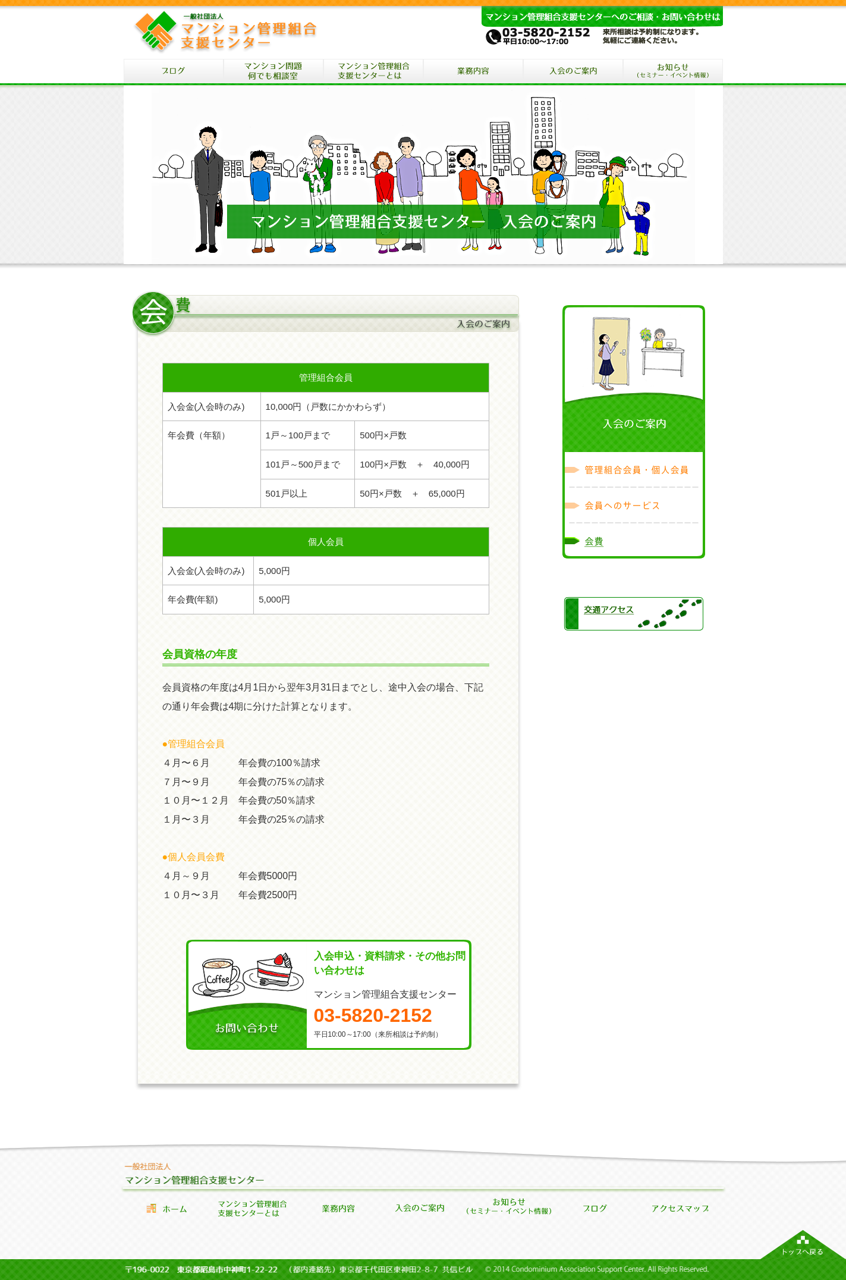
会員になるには (423, 1208)
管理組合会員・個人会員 (633, 470)
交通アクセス (633, 614)
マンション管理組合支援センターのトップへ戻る (803, 1244)
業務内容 (337, 1208)
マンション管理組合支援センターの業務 (473, 72)
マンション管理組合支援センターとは (373, 72)
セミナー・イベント (673, 72)
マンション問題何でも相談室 (273, 72)
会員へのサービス (633, 505)
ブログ (174, 72)
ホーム (166, 1208)
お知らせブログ (594, 1208)
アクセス (680, 1208)
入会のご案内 (573, 72)
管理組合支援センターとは (252, 1208)
